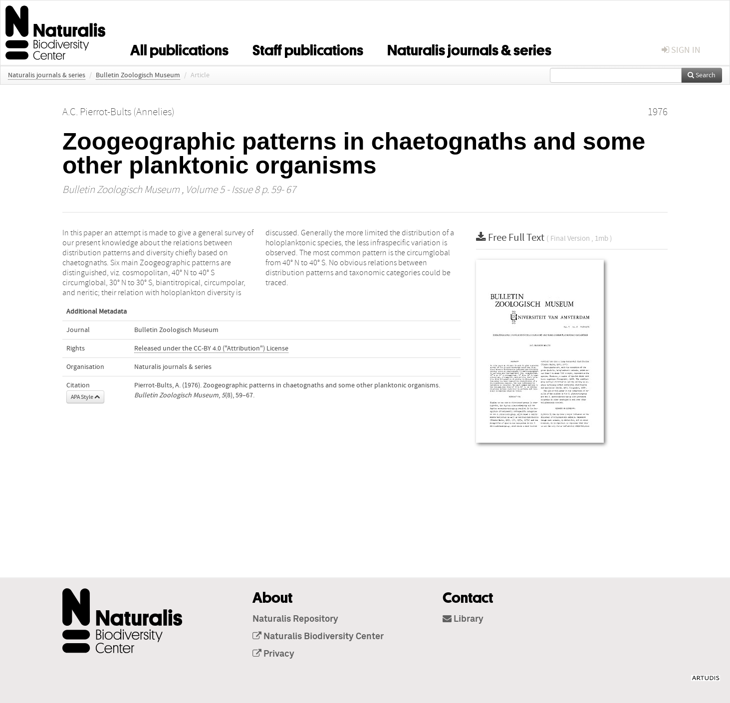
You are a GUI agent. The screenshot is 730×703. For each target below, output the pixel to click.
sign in (681, 50)
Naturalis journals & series (469, 48)
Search (702, 75)
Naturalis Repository (295, 619)
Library (463, 619)
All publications (179, 48)
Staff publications (307, 48)
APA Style (85, 396)
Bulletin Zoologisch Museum (138, 75)
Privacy (273, 654)
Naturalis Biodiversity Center (318, 636)
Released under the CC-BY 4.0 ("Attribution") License (211, 348)
